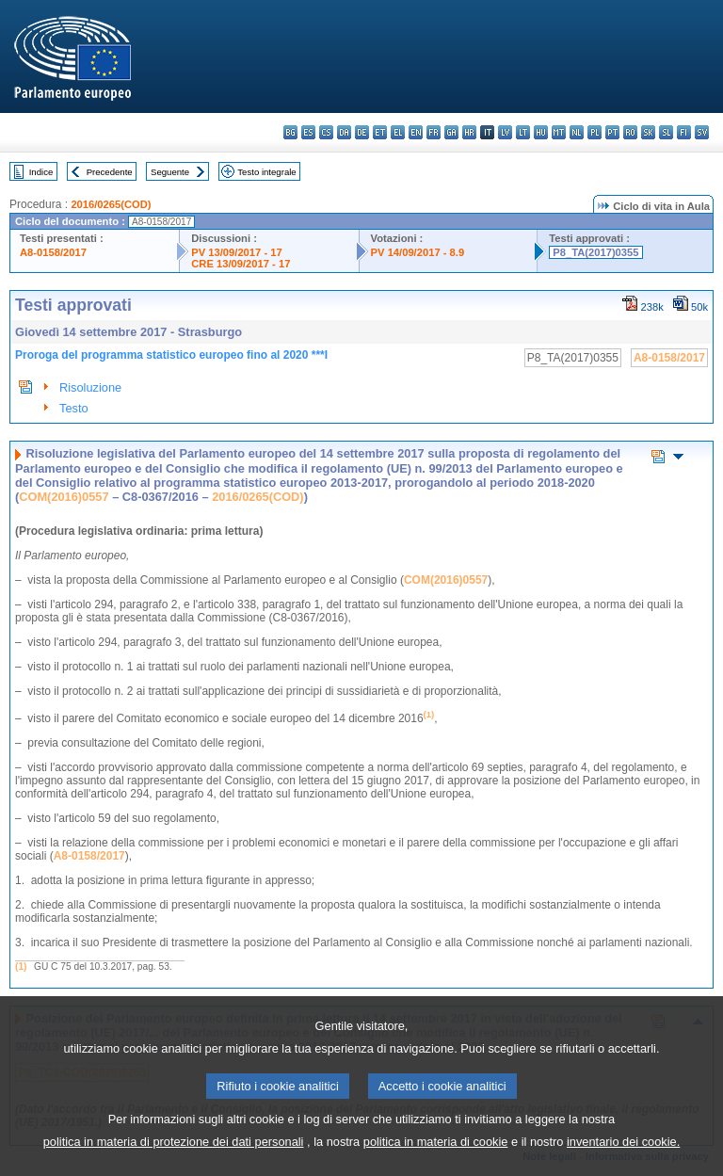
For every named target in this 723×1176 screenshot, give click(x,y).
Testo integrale (266, 172)
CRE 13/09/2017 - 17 (240, 263)
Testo (73, 408)
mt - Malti (559, 132)
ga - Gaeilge (451, 132)
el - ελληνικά (398, 132)
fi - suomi (684, 132)
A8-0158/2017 (53, 252)
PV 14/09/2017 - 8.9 (418, 252)
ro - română (630, 132)
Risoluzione (90, 387)
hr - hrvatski (469, 132)
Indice (41, 172)
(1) (20, 966)
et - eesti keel (380, 132)
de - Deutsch (362, 132)
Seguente (170, 172)
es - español (308, 132)
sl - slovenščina (666, 132)
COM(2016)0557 (63, 497)
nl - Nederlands (577, 132)
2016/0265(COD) (111, 204)
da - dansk (344, 132)
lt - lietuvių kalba (523, 132)
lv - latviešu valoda (505, 132)
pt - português (612, 132)
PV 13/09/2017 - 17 (236, 252)
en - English (416, 132)
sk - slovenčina (648, 132)
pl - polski (594, 132)
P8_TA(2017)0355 (595, 252)
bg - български (290, 132)
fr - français (433, 132)
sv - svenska (702, 132)
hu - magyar (541, 132)
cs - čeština (326, 132)
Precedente (110, 172)
